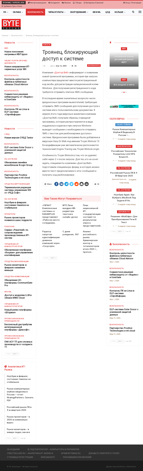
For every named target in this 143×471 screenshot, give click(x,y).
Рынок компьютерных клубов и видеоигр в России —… (124, 132)
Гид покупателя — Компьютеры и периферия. (54, 449)
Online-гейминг (124, 125)
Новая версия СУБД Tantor (18, 137)
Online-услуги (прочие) (15, 61)
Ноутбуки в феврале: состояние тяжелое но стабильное (16, 205)
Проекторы (9, 214)
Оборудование (78, 12)
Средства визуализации (16, 261)
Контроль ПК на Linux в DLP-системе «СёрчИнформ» (16, 112)
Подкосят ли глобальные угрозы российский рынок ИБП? (124, 58)
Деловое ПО (10, 63)
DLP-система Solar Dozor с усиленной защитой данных (18, 150)
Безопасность (35, 12)
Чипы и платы (55, 12)
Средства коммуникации (16, 277)
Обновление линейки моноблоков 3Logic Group (18, 163)
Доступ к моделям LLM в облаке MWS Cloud (18, 296)
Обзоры (77, 3)
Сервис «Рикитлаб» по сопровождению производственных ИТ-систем (17, 234)
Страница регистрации (20, 457)
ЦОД (107, 12)
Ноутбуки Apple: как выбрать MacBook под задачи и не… (124, 197)
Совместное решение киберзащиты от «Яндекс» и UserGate (18, 97)
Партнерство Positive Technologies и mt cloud (17, 176)
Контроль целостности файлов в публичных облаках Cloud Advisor (16, 82)
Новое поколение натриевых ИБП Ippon (15, 53)
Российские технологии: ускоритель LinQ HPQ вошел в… (124, 154)
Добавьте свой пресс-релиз (104, 453)
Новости (46, 44)
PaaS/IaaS (9, 226)
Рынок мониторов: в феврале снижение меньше (15, 268)
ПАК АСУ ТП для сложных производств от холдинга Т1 (18, 344)
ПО (4, 12)
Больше (119, 12)
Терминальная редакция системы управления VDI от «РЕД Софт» (17, 190)
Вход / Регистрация (132, 3)
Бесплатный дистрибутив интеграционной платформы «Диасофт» (18, 327)
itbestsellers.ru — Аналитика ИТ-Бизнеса (30, 453)
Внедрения (54, 3)
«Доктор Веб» (61, 72)
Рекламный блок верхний (77, 457)
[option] (124, 69)
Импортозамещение (37, 3)
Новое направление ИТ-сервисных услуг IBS (17, 68)
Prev (45, 258)
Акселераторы (124, 146)
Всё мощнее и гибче (124, 84)
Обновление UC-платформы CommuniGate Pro (18, 283)
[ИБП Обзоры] (124, 106)
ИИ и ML (97, 12)
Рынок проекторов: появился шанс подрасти (18, 218)
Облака (17, 12)
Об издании (13, 449)
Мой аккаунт (48, 457)
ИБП (6, 48)
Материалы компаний (93, 3)
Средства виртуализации (17, 184)
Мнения (66, 3)
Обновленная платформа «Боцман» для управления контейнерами (18, 252)
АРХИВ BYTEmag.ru (71, 453)
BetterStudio (131, 467)
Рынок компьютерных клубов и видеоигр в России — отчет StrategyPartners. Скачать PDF (20, 395)
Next (53, 258)
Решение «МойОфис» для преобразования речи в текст (124, 219)
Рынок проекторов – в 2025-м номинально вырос (18, 420)
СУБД (6, 134)
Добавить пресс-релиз (12, 6)
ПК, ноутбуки (10, 159)
